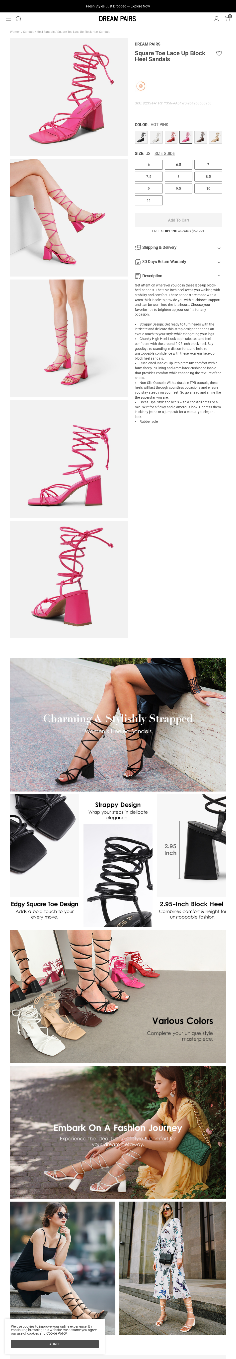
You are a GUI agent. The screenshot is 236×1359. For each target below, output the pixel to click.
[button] (8, 18)
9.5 (178, 188)
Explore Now (140, 6)
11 (149, 200)
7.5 (148, 177)
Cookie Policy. (57, 1333)
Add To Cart (178, 220)
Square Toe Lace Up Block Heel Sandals (84, 32)
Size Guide (165, 154)
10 (208, 188)
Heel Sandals (46, 32)
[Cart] (228, 19)
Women (15, 32)
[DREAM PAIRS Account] (217, 19)
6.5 (178, 165)
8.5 (208, 177)
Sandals (29, 32)
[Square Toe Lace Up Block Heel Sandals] (141, 137)
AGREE (54, 1344)
